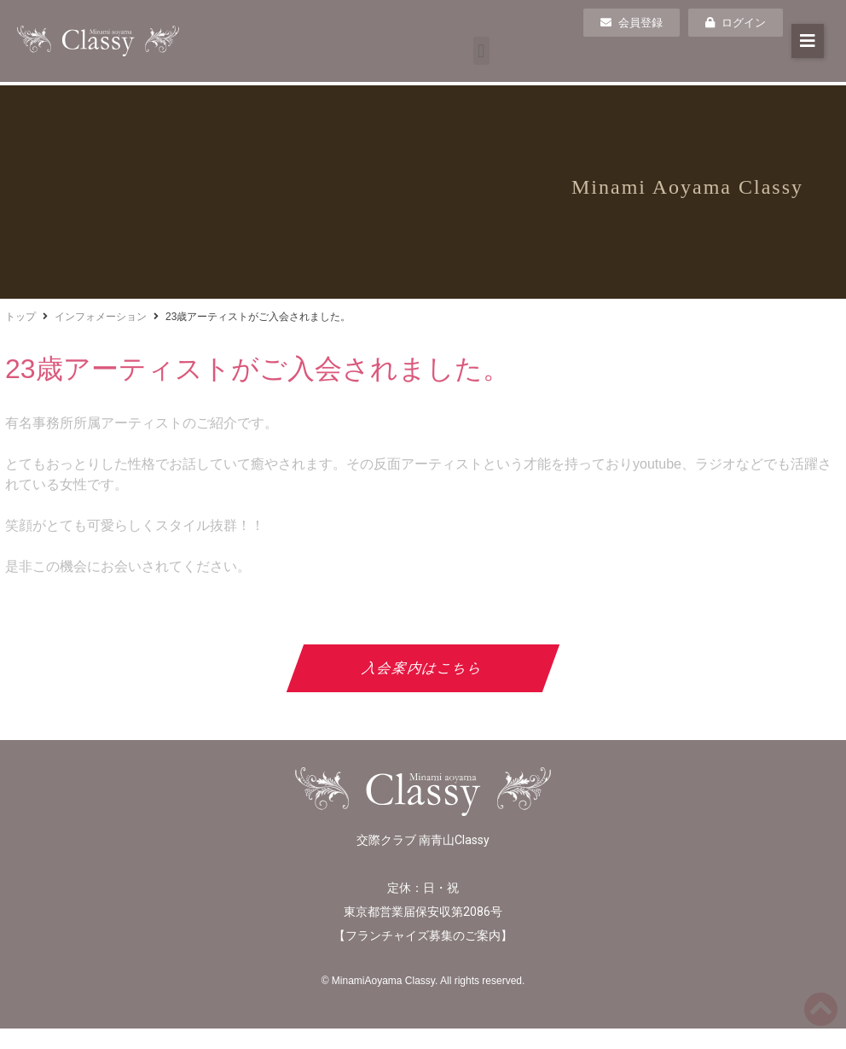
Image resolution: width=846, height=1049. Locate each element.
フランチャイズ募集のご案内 (423, 935)
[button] (481, 51)
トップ (20, 317)
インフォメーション (101, 317)
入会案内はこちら (423, 668)
